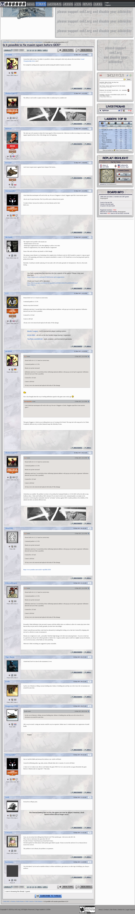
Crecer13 (8, 832)
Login (107, 2)
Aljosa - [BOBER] (106, 140)
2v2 (111, 126)
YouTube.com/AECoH (35, 339)
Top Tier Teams (115, 162)
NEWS (30, 4)
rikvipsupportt (104, 198)
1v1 (103, 126)
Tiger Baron (9, 657)
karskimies (9, 862)
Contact (106, 909)
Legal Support (130, 909)
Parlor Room (20, 42)
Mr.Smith (8, 237)
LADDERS (68, 4)
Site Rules (113, 909)
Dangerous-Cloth (11, 706)
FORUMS (41, 4)
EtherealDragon (11, 583)
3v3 (119, 126)
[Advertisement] (83, 22)
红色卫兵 (104, 148)
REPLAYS (87, 4)
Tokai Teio (104, 134)
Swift (7, 797)
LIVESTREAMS (54, 4)
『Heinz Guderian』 (107, 142)
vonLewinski (104, 146)
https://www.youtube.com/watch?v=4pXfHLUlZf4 (37, 569)
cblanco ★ (104, 138)
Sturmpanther (10, 191)
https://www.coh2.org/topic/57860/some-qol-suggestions (45, 277)
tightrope (105, 110)
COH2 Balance (38, 42)
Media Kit (121, 909)
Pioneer (103, 144)
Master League (32, 331)
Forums (13, 42)
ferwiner (8, 163)
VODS (78, 4)
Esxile (7, 681)
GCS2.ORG (31, 335)
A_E (7, 293)
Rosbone (102, 90)
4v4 (128, 126)
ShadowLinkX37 (11, 93)
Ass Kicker (102, 86)
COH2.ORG (6, 42)
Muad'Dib (9, 528)
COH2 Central (29, 42)
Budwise (8, 129)
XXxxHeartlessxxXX (111, 184)
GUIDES (98, 4)
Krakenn (103, 136)
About (100, 909)
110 (102, 132)
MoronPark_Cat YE (107, 130)
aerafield (8, 55)
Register (108, 5)
